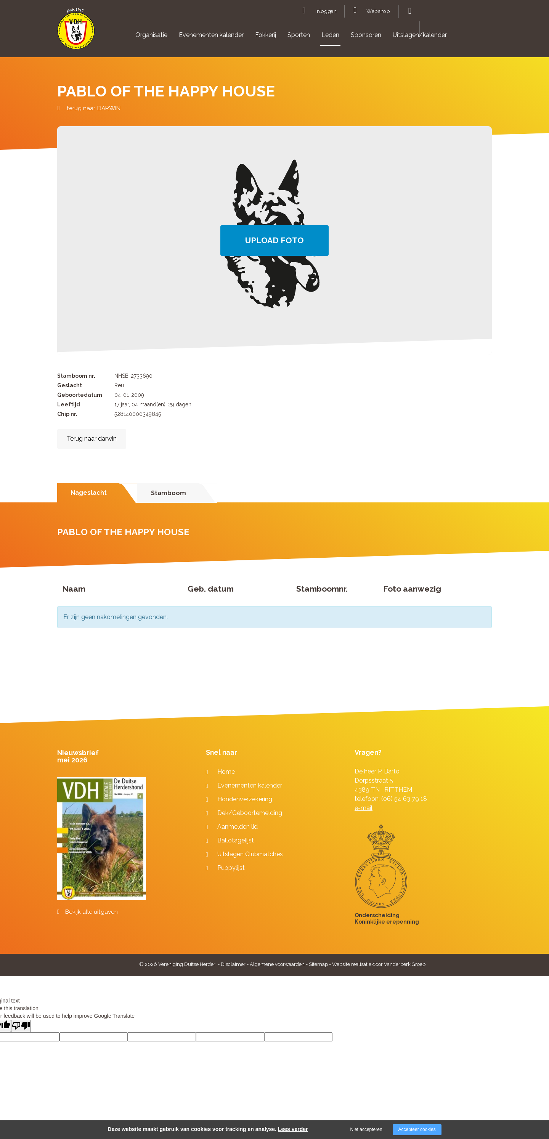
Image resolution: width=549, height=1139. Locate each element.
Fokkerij (265, 35)
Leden (330, 35)
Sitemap (318, 964)
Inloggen (325, 11)
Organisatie (151, 35)
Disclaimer (233, 964)
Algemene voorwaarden (277, 964)
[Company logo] (76, 32)
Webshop (378, 11)
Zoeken (408, 11)
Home (226, 771)
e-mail (363, 808)
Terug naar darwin (92, 438)
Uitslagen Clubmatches (250, 854)
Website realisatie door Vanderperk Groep (378, 964)
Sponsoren (366, 35)
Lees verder (293, 1129)
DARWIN (108, 108)
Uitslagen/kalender (420, 35)
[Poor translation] (21, 1026)
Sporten (298, 35)
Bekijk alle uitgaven (91, 911)
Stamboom (168, 493)
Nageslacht (89, 492)
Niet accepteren (366, 1129)
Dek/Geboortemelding (249, 813)
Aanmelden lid (237, 826)
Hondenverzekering (244, 799)
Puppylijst (231, 867)
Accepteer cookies (417, 1129)
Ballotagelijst (235, 840)
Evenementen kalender (211, 35)
